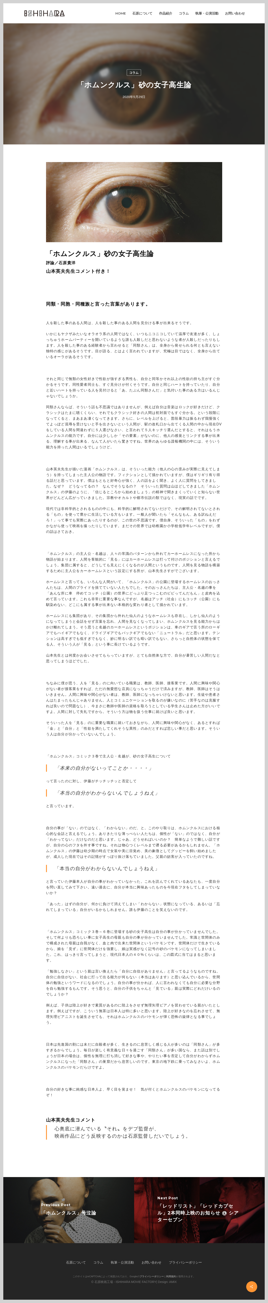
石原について (76, 1262)
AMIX (173, 1282)
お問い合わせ (151, 1262)
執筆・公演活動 (122, 1262)
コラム (134, 72)
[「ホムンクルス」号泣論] (68, 1210)
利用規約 (171, 1276)
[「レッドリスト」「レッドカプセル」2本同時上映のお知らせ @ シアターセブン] (199, 1210)
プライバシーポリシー (185, 1262)
